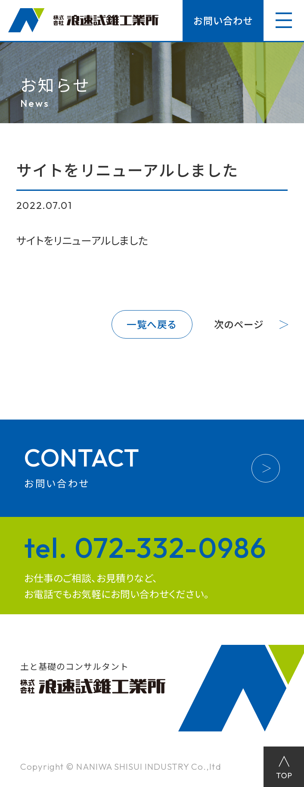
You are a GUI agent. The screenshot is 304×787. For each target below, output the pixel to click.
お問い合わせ (223, 20)
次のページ (239, 324)
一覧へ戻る (152, 324)
